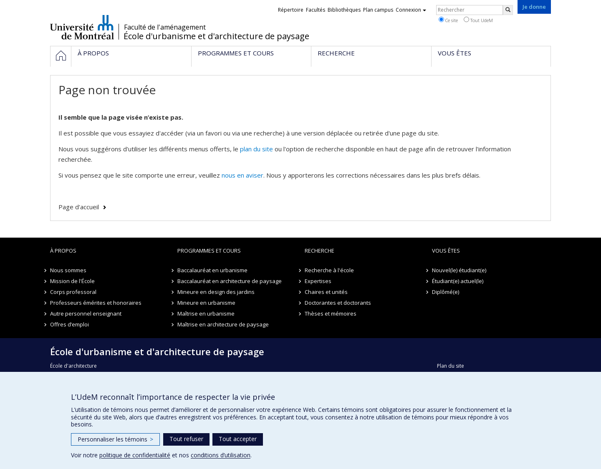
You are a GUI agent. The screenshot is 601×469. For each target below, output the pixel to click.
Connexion (411, 9)
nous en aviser (242, 175)
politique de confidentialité (134, 455)
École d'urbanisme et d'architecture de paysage (216, 36)
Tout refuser (186, 439)
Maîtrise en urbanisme (206, 313)
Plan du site (450, 365)
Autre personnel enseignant (85, 313)
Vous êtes (446, 250)
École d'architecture (73, 365)
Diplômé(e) (445, 292)
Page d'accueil (78, 207)
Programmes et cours (209, 250)
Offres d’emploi (69, 324)
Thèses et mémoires (330, 313)
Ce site (448, 20)
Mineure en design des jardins (216, 292)
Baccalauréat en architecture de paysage (229, 281)
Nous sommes (68, 270)
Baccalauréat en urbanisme (212, 270)
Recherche (319, 250)
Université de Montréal (82, 27)
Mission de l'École (72, 281)
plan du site (256, 149)
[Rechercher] (508, 10)
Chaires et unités (326, 292)
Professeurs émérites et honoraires (95, 302)
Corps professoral (73, 292)
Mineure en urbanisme (206, 302)
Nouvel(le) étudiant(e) (459, 270)
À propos (63, 250)
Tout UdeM (478, 20)
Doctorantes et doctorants (338, 302)
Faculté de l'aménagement (165, 27)
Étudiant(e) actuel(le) (457, 281)
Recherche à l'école (329, 270)
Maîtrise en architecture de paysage (223, 324)
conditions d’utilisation (220, 455)
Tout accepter (238, 439)
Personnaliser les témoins (115, 439)
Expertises (318, 281)
